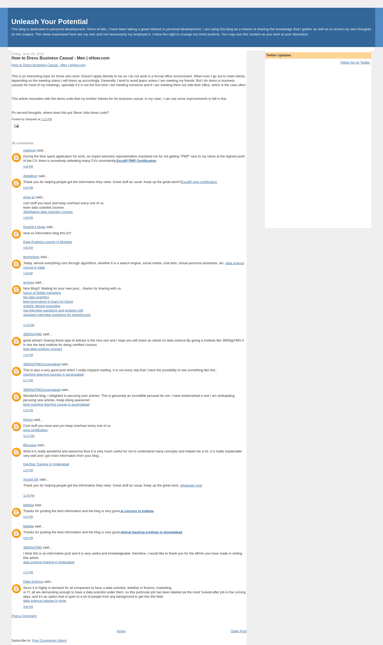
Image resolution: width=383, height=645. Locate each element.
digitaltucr (30, 176)
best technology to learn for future (48, 301)
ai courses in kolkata (137, 511)
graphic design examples (41, 306)
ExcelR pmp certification (199, 182)
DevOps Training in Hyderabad (46, 464)
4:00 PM (28, 247)
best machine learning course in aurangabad (56, 404)
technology (31, 257)
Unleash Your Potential (49, 22)
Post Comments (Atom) (49, 640)
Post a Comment (24, 616)
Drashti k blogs (34, 227)
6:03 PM (28, 187)
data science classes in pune (44, 601)
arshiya (28, 282)
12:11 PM (28, 436)
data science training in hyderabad (48, 562)
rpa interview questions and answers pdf (53, 310)
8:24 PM (28, 516)
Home (121, 631)
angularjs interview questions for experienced (56, 315)
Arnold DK (30, 479)
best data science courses (42, 349)
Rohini (28, 420)
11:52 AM (28, 325)
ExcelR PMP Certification (136, 161)
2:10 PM (28, 355)
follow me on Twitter (355, 62)
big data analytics (36, 297)
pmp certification (35, 430)
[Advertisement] (72, 623)
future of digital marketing (42, 293)
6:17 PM (28, 380)
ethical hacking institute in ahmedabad (151, 532)
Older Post (238, 631)
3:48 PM (28, 217)
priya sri (29, 197)
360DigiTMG (32, 334)
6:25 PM (28, 410)
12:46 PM (28, 495)
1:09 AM (28, 273)
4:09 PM (28, 166)
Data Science (33, 581)
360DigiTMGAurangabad (41, 364)
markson (29, 150)
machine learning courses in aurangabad (53, 374)
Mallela (28, 505)
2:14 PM (28, 572)
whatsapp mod (191, 485)
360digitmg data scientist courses (48, 212)
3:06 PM (28, 606)
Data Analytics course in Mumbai (47, 242)
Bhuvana (29, 445)
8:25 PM (28, 538)
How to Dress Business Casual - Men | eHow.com (61, 58)
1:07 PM (28, 470)
